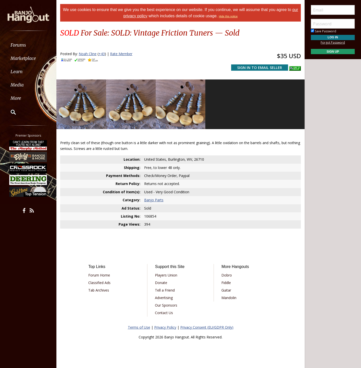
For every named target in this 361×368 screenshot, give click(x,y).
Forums (18, 45)
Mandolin (228, 297)
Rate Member (121, 53)
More (16, 98)
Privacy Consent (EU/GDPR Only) (206, 327)
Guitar (226, 290)
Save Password (323, 31)
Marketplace (23, 58)
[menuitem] (28, 45)
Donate (161, 282)
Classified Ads (99, 282)
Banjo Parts (153, 200)
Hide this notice (228, 16)
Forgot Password (333, 42)
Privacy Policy (165, 327)
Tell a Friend (165, 290)
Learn (17, 71)
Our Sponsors (166, 305)
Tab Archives (98, 290)
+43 (102, 53)
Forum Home (99, 275)
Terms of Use (139, 327)
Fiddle (226, 282)
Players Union (166, 275)
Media (17, 85)
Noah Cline (88, 53)
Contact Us (164, 312)
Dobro (226, 275)
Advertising (164, 297)
